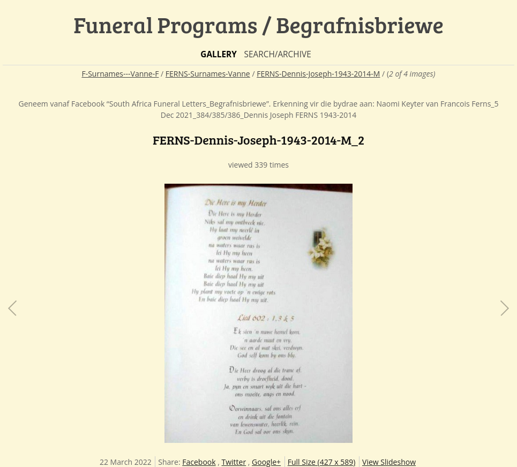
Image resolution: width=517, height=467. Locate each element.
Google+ (266, 462)
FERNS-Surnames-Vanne (208, 74)
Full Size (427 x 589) (322, 462)
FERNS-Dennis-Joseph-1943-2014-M (318, 74)
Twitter (234, 462)
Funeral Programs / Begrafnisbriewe (258, 24)
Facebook (198, 462)
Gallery (218, 54)
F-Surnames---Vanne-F (120, 74)
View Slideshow (389, 462)
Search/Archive (277, 54)
